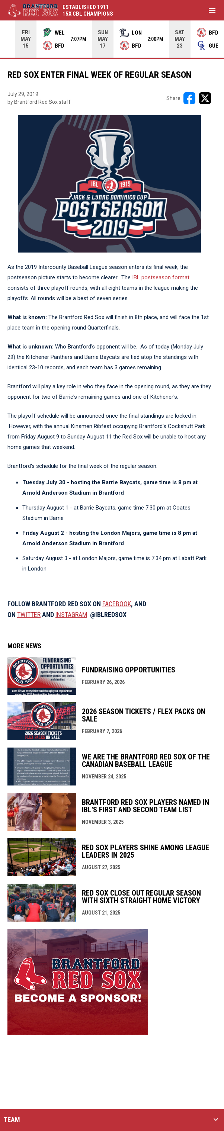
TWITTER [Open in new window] (29, 614)
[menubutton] (212, 10)
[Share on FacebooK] (189, 98)
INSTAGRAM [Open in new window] (71, 614)
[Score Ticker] (112, 39)
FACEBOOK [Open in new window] (116, 604)
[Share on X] (205, 98)
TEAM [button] (12, 1119)
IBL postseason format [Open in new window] (160, 277)
